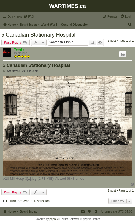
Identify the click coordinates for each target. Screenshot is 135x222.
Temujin (19, 49)
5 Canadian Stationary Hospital (38, 35)
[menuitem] (28, 16)
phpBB (53, 219)
